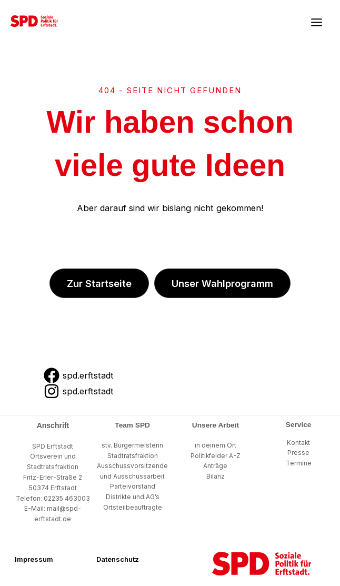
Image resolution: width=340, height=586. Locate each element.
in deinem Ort (215, 445)
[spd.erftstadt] (78, 375)
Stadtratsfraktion (132, 456)
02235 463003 (67, 498)
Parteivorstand (132, 486)
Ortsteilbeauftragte (132, 507)
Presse (298, 452)
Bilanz (215, 476)
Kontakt (298, 442)
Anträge (215, 466)
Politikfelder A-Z (216, 456)
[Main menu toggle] (316, 22)
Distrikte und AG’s (132, 497)
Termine (299, 463)
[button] (99, 283)
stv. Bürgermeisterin (132, 445)
